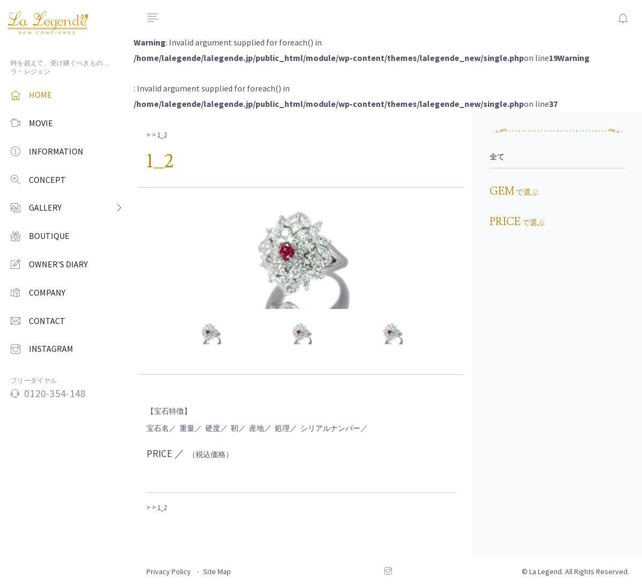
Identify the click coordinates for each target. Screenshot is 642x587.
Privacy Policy (168, 571)
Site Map (217, 571)
